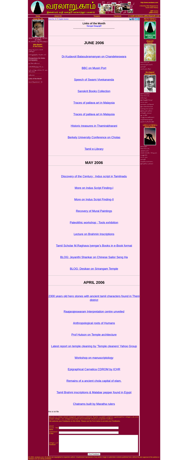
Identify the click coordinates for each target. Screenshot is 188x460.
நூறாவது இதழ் (145, 93)
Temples (97, 16)
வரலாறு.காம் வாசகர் (146, 108)
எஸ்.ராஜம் (143, 98)
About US (58, 16)
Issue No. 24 (52, 19)
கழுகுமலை (143, 155)
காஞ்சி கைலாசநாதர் (146, 119)
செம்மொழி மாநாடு (146, 64)
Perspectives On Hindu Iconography (37, 59)
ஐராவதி (142, 66)
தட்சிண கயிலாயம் (34, 63)
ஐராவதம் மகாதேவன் (147, 104)
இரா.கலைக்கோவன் (146, 106)
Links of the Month (35, 79)
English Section (64, 19)
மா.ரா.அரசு (143, 102)
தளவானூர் (143, 146)
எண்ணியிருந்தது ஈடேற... (36, 66)
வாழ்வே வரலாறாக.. (146, 161)
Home (38, 16)
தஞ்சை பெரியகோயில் (147, 121)
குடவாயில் (143, 115)
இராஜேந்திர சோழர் (146, 100)
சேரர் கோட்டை (145, 62)
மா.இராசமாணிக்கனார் (147, 117)
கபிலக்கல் (32, 75)
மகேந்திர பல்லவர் (146, 113)
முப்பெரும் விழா (145, 69)
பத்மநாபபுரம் (144, 150)
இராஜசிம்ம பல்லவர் (146, 163)
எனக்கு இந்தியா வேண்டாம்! (37, 54)
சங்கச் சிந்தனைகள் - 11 (35, 82)
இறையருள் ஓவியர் (146, 111)
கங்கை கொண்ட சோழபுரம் (148, 152)
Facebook (117, 16)
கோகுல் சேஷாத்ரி (94, 26)
